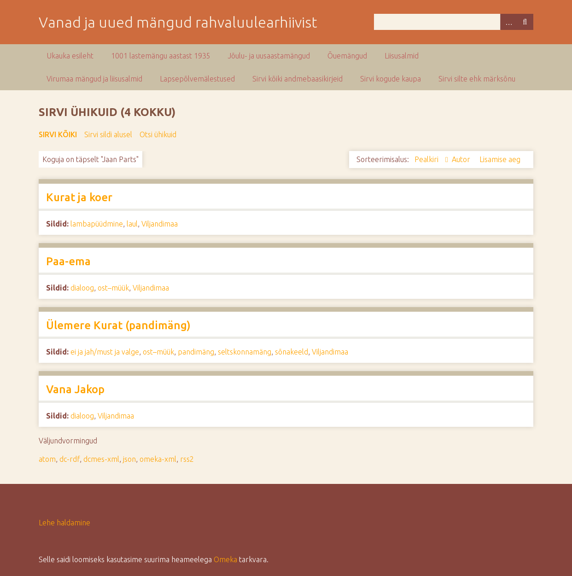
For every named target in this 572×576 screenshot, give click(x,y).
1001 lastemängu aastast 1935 (160, 56)
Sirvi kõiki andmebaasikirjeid (297, 79)
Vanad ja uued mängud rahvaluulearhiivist (178, 22)
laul (132, 224)
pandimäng (196, 352)
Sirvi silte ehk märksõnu (476, 79)
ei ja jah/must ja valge (104, 352)
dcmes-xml (101, 459)
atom (47, 459)
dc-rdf (69, 459)
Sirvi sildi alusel (108, 134)
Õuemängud (347, 56)
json (129, 459)
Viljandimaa (159, 224)
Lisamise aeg (499, 159)
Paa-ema (68, 261)
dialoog (82, 288)
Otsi (525, 22)
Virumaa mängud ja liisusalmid (94, 79)
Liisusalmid (402, 56)
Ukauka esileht (70, 56)
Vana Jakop (75, 389)
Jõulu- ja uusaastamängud (269, 56)
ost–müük (113, 288)
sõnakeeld (291, 352)
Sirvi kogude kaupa (390, 79)
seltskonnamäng (244, 352)
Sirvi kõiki (58, 134)
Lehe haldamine (64, 522)
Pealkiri (427, 159)
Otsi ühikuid (158, 134)
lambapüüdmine (96, 224)
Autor (462, 159)
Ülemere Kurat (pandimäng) (118, 325)
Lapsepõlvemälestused (197, 79)
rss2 (187, 459)
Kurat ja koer (79, 197)
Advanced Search (508, 22)
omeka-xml (158, 459)
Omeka (225, 559)
